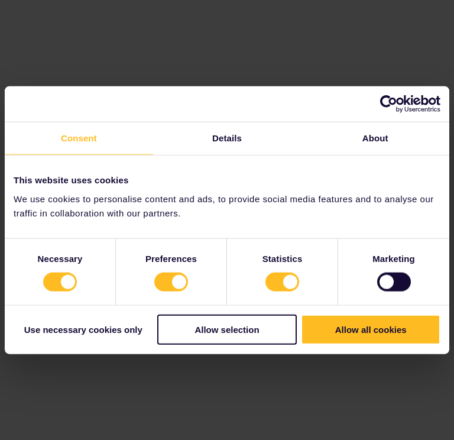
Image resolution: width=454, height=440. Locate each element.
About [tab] (375, 138)
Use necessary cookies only (83, 329)
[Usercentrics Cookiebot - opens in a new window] (388, 104)
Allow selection (226, 329)
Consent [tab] (79, 138)
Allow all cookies (371, 329)
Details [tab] (227, 138)
